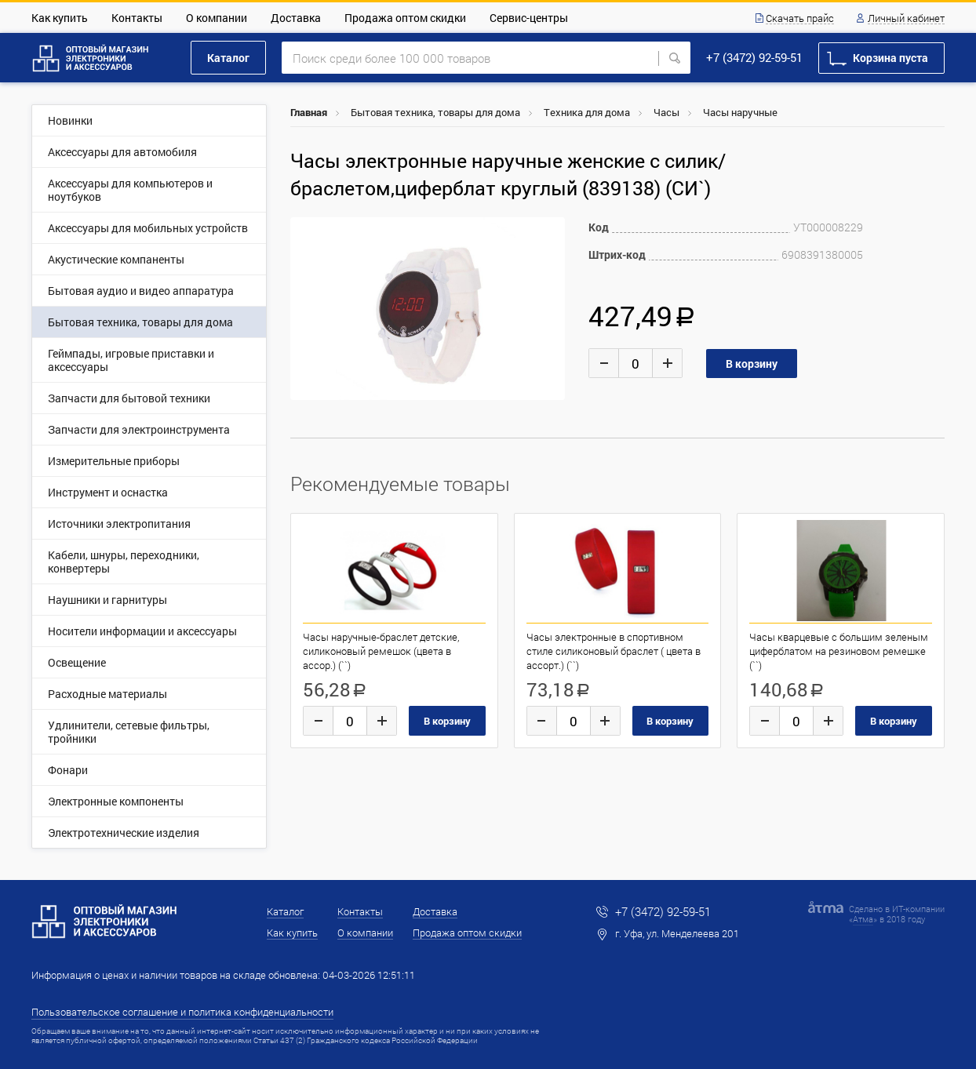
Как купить (59, 17)
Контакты (136, 17)
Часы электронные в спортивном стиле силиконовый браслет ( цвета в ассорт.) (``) (613, 651)
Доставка (296, 17)
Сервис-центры (529, 17)
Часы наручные (740, 112)
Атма (863, 919)
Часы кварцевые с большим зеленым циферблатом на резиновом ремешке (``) (838, 651)
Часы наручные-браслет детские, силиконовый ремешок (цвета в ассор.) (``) (381, 651)
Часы (666, 112)
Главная (308, 112)
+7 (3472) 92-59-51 (754, 57)
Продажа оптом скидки (405, 17)
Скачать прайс (800, 18)
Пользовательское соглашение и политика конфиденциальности (182, 1012)
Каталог (228, 57)
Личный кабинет (906, 18)
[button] (550, 231)
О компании (216, 17)
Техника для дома (587, 112)
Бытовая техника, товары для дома (435, 112)
